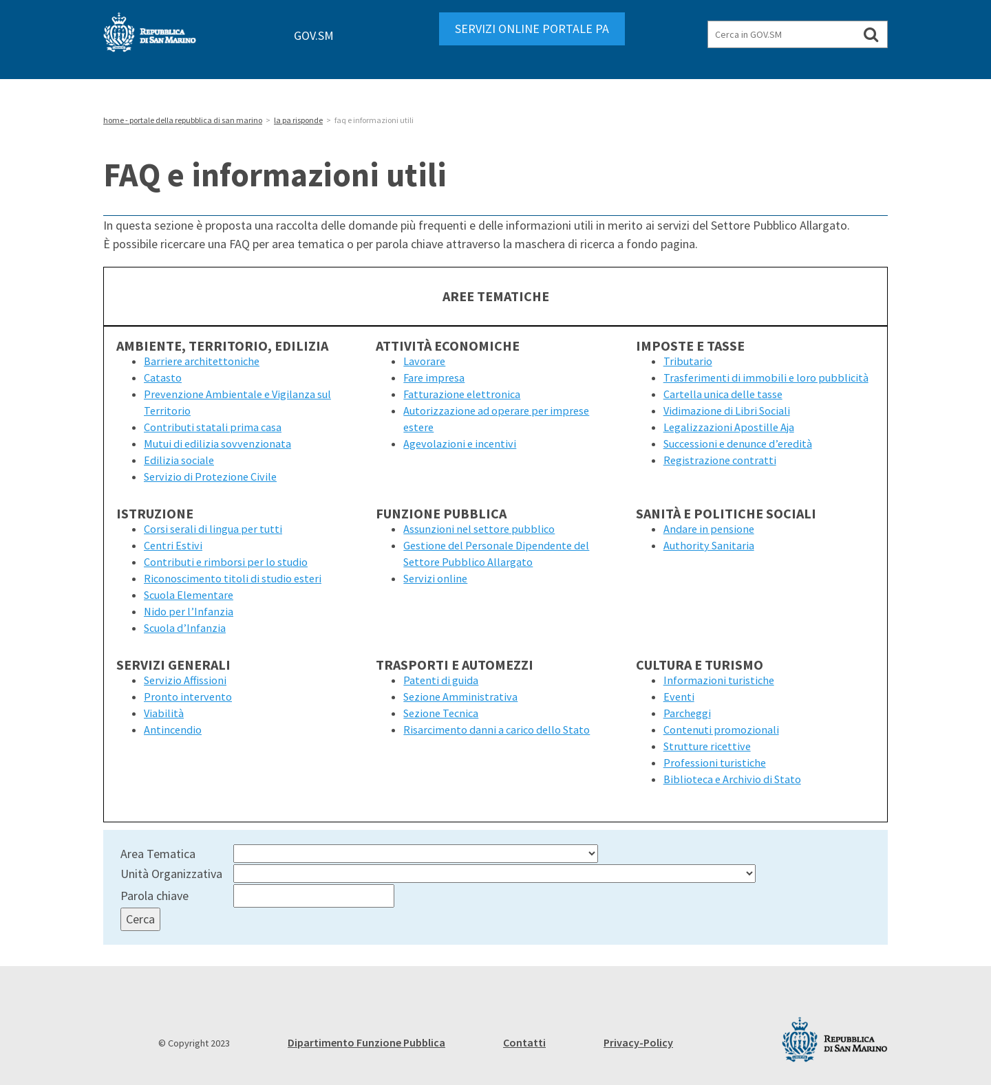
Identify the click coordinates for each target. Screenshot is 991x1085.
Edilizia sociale (179, 460)
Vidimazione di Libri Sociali (726, 410)
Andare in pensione (708, 529)
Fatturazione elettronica (461, 394)
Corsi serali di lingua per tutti (213, 529)
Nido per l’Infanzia (188, 611)
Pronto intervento (188, 696)
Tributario (687, 361)
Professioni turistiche (714, 762)
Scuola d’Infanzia (185, 628)
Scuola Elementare (188, 595)
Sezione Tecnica (440, 713)
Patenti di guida (440, 680)
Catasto (163, 377)
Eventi (678, 696)
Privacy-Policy (638, 1042)
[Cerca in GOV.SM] (871, 34)
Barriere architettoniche (201, 361)
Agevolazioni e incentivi (459, 443)
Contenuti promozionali (721, 729)
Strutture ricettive (707, 746)
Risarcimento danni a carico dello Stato (496, 729)
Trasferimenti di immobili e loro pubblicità (766, 377)
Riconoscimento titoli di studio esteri (232, 578)
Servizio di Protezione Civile (210, 476)
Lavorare (424, 361)
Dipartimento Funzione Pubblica (366, 1042)
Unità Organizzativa (171, 873)
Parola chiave (154, 895)
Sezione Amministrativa (460, 696)
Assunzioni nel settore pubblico (479, 529)
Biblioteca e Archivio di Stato (732, 779)
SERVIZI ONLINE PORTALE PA (532, 28)
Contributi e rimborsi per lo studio (226, 562)
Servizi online (435, 578)
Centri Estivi (173, 545)
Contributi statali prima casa (212, 427)
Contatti (524, 1042)
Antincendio (173, 729)
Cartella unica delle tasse (722, 394)
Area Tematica (157, 854)
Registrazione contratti (719, 460)
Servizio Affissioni (185, 680)
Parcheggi (687, 713)
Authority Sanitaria (708, 545)
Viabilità (164, 713)
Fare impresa (434, 377)
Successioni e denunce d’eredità (737, 443)
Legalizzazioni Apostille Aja (728, 427)
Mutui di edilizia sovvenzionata (217, 443)
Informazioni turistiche (718, 680)
